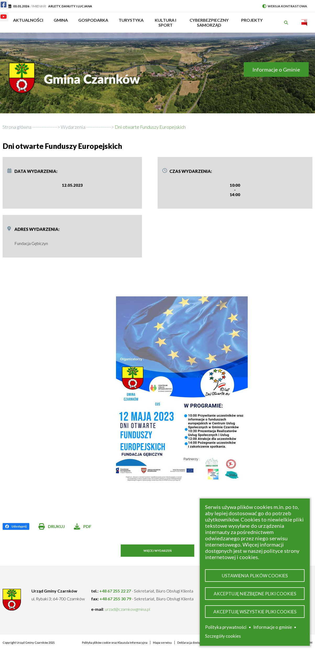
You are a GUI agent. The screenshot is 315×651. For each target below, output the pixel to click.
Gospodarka (93, 22)
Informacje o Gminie (276, 69)
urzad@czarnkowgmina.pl (127, 609)
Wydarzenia (73, 127)
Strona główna (17, 127)
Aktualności (28, 19)
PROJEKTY (252, 22)
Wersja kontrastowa (284, 6)
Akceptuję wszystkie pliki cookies (254, 611)
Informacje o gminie (272, 627)
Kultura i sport (165, 22)
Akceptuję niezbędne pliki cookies (255, 593)
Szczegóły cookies (223, 636)
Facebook (0, 1)
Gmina (62, 22)
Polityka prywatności (225, 627)
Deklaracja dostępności (193, 642)
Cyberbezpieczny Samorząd (209, 22)
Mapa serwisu (162, 642)
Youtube (0, 13)
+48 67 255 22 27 (115, 590)
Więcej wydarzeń (157, 550)
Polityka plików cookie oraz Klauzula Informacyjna (114, 642)
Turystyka (131, 22)
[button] (207, 389)
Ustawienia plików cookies (255, 575)
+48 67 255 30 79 (115, 598)
